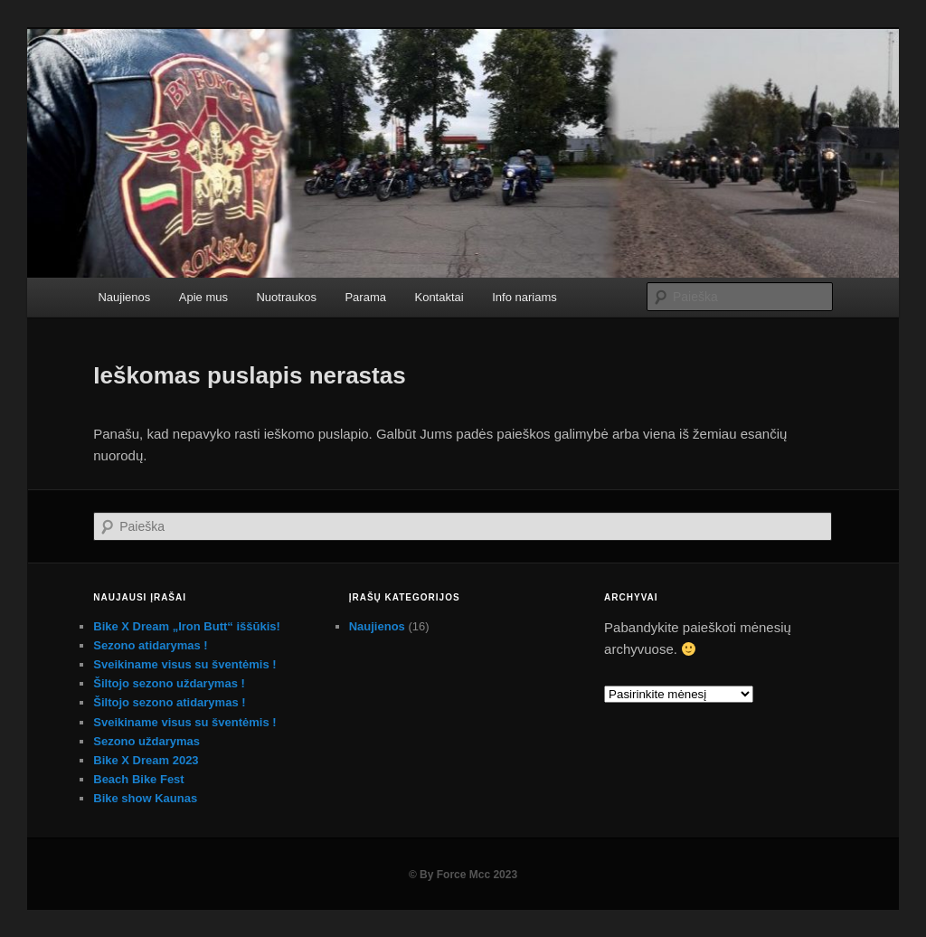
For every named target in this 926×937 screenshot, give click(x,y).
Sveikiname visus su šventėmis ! (184, 664)
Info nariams (524, 297)
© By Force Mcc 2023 (463, 874)
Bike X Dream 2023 (145, 760)
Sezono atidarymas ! (150, 645)
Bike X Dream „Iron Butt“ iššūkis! (186, 626)
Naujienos (124, 297)
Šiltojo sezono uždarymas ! (169, 683)
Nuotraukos (286, 297)
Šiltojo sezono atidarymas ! (169, 702)
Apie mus (203, 297)
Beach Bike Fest (138, 779)
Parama (365, 297)
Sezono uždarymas (146, 741)
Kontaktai (438, 297)
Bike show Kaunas (145, 798)
